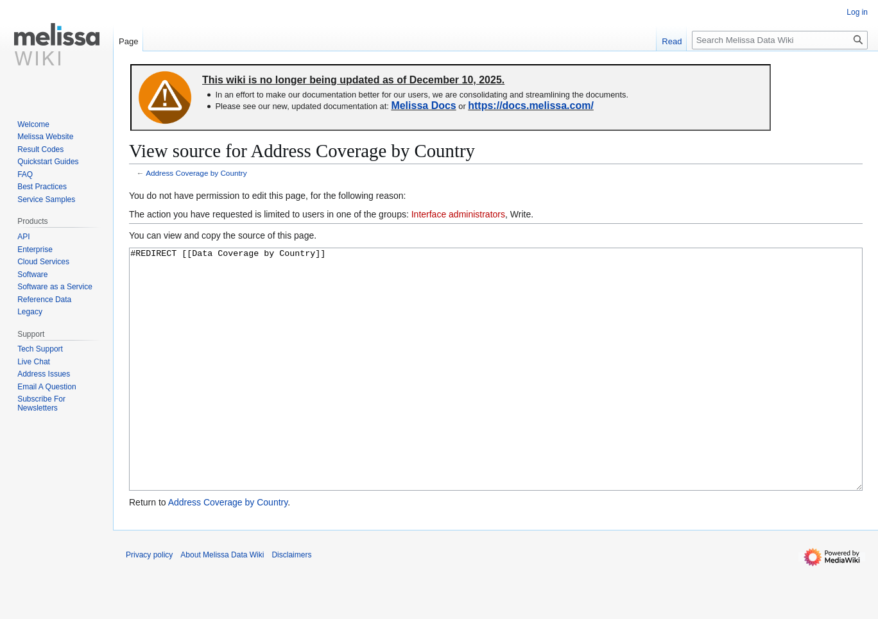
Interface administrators (458, 214)
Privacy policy (149, 602)
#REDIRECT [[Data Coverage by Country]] (496, 393)
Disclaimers (291, 602)
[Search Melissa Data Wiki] (780, 40)
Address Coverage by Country (196, 173)
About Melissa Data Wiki (222, 602)
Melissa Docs (423, 105)
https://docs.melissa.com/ (531, 105)
